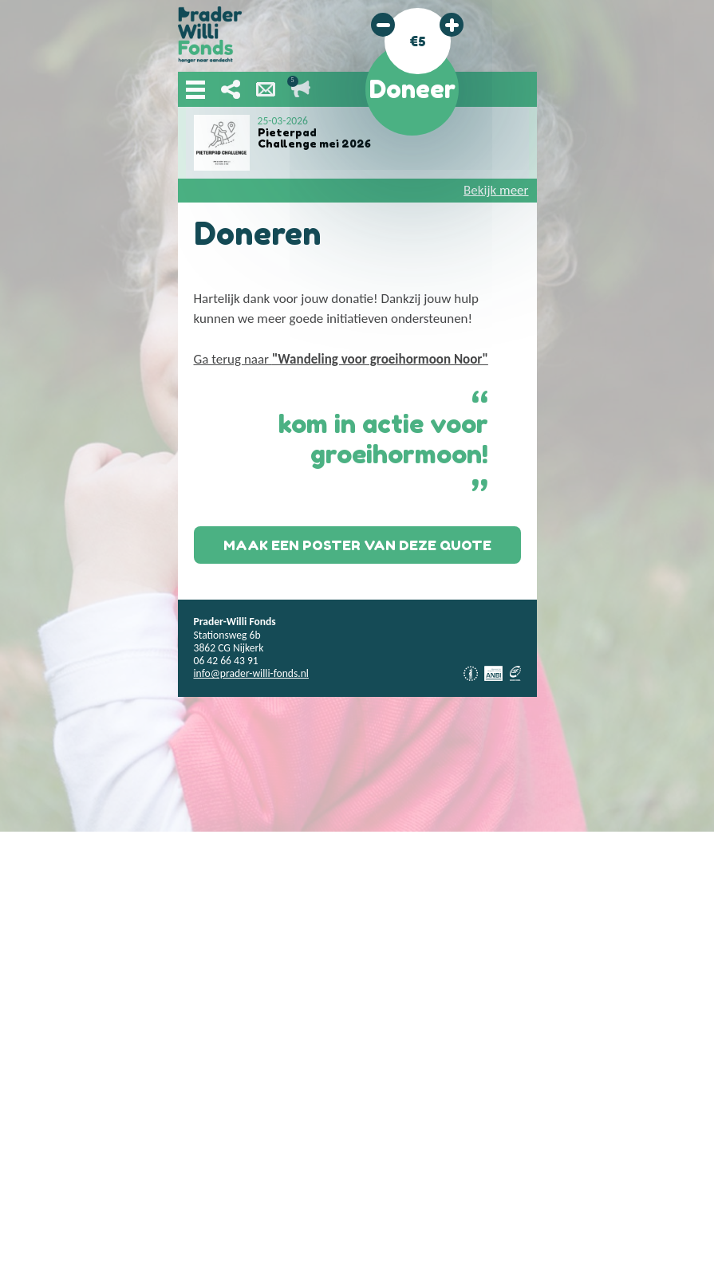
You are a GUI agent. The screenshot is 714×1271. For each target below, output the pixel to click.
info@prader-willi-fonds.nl (251, 673)
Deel (230, 89)
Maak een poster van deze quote (357, 545)
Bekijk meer (496, 190)
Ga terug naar (341, 359)
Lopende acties (300, 89)
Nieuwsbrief (265, 89)
